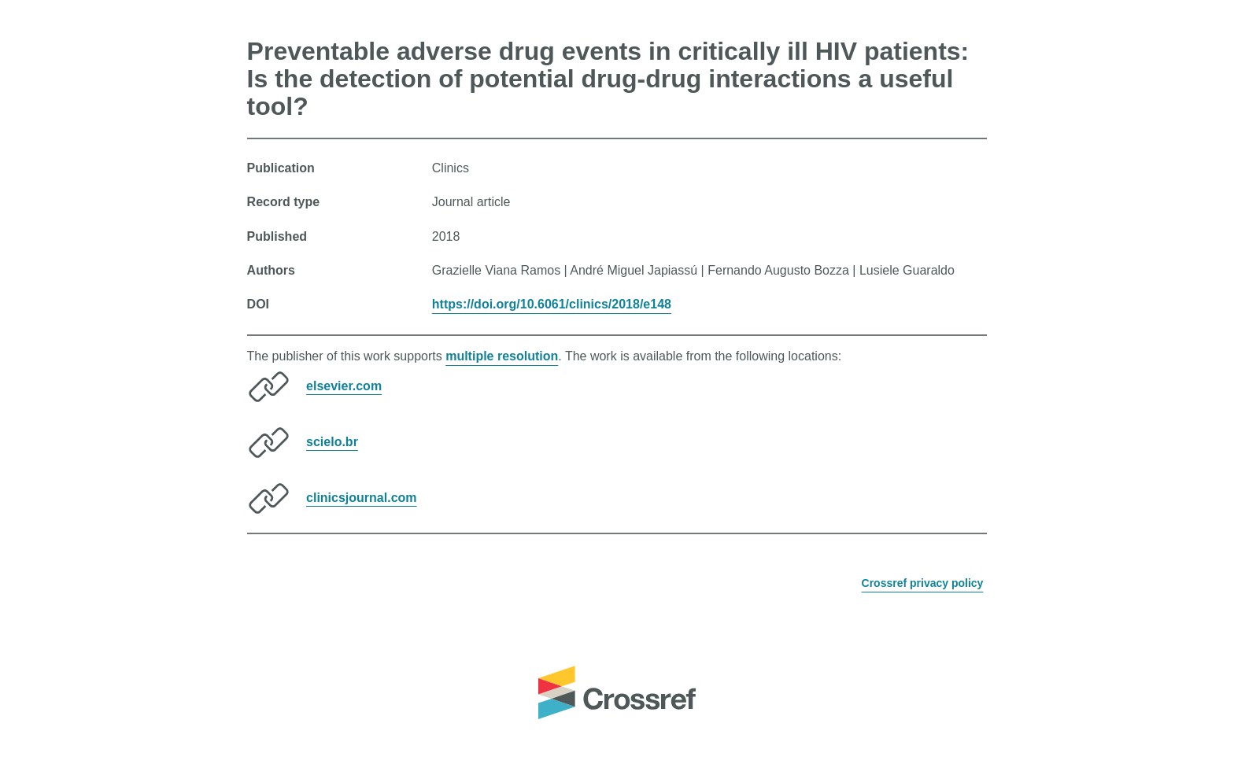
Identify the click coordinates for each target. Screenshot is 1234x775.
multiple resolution (501, 356)
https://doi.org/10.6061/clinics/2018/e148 (551, 304)
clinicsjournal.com (361, 497)
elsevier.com (344, 385)
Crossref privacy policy (923, 583)
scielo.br (332, 441)
